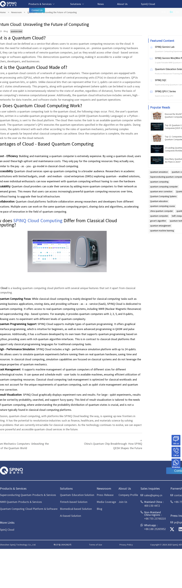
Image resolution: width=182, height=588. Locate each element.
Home (3, 12)
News (100, 4)
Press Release (105, 495)
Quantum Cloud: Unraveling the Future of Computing (52, 12)
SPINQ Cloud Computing (37, 220)
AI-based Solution (70, 515)
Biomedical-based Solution (76, 508)
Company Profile (128, 495)
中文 (163, 11)
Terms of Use (95, 544)
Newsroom (16, 12)
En (171, 11)
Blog (99, 508)
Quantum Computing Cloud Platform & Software (28, 508)
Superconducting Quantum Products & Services (28, 495)
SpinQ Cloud (148, 4)
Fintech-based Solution (73, 501)
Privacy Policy (126, 544)
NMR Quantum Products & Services (21, 501)
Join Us (123, 501)
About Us (122, 4)
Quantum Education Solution (77, 495)
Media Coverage (106, 501)
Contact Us (36, 10)
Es (177, 11)
